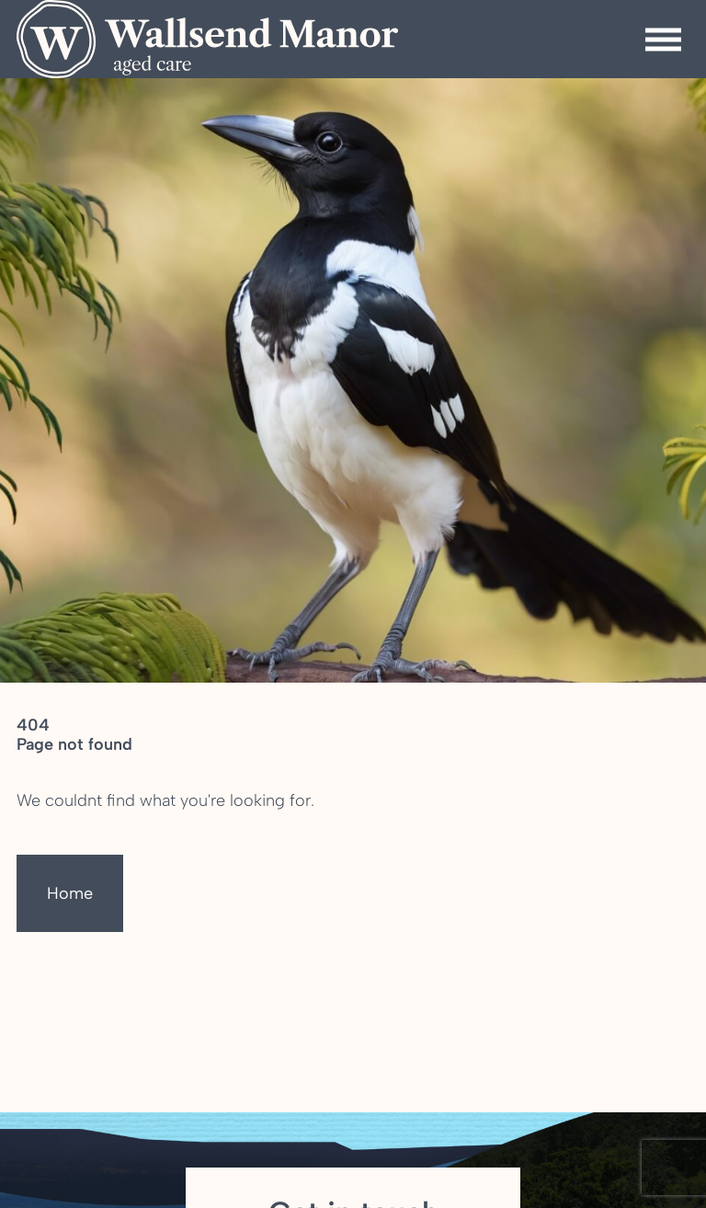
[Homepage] (207, 39)
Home (70, 893)
